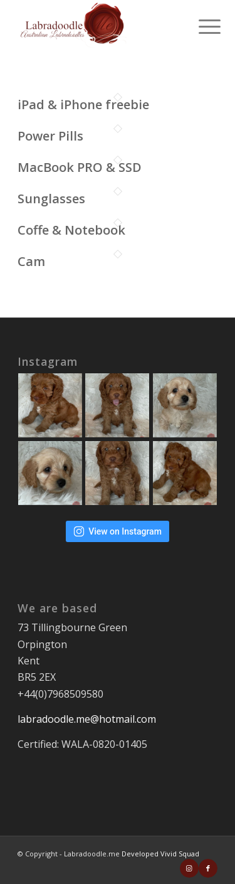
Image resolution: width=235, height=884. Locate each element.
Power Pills (50, 135)
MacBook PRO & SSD (80, 167)
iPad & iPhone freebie (83, 104)
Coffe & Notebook (71, 229)
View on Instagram (117, 531)
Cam (31, 261)
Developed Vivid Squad (160, 853)
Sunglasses (51, 198)
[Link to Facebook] (208, 868)
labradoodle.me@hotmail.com (87, 719)
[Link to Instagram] (189, 868)
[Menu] (200, 26)
